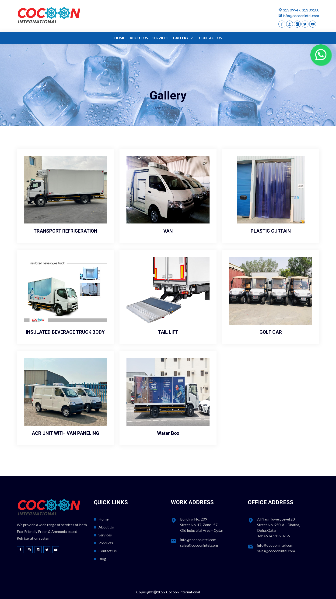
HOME (119, 38)
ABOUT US (139, 38)
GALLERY (181, 38)
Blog (102, 558)
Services (105, 535)
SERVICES (160, 38)
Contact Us (107, 551)
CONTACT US (210, 38)
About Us (106, 527)
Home (158, 107)
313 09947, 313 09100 (301, 10)
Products (105, 543)
